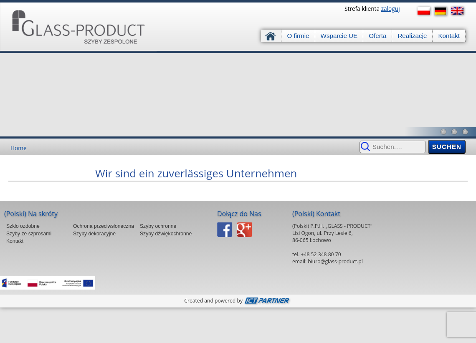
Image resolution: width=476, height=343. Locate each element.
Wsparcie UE (339, 35)
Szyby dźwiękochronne (166, 234)
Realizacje (412, 35)
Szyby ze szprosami (28, 234)
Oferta (377, 35)
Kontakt (449, 35)
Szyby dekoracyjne (94, 234)
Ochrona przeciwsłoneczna (103, 226)
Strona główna (271, 36)
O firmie (298, 35)
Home (18, 148)
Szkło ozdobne (23, 226)
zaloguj (390, 9)
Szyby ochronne (158, 226)
